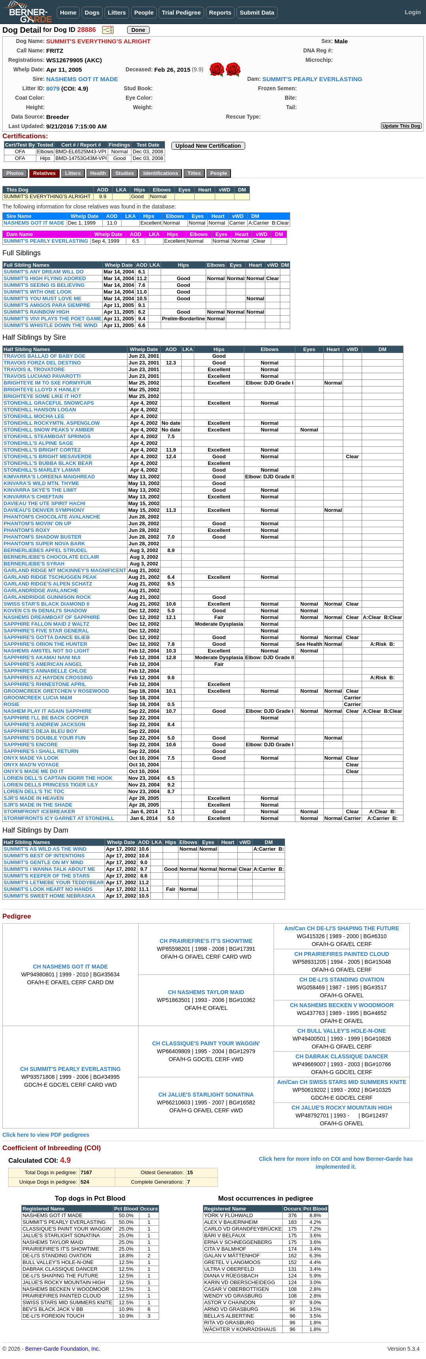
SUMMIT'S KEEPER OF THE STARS (47, 876)
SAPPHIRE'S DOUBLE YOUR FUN (45, 738)
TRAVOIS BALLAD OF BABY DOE (45, 356)
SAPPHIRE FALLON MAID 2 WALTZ (46, 624)
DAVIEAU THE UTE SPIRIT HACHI (44, 503)
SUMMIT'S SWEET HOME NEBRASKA (50, 896)
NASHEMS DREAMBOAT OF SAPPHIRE (52, 617)
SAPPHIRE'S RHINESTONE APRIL (45, 684)
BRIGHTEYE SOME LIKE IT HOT (42, 396)
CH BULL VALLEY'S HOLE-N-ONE (341, 1031)
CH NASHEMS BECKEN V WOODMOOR (342, 1005)
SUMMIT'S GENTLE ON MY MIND (43, 862)
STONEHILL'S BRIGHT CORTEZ (42, 450)
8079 (53, 88)
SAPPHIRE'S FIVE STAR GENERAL (46, 631)
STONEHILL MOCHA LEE (34, 416)
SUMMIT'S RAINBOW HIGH (36, 312)
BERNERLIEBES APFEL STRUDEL (45, 550)
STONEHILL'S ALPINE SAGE (38, 443)
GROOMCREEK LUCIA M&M (38, 698)
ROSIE (11, 704)
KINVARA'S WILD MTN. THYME (41, 483)
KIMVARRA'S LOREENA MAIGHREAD (49, 477)
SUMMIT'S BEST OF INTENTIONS (44, 856)
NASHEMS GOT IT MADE (82, 79)
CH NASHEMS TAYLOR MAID (206, 992)
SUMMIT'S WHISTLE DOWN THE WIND (51, 325)
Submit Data (257, 12)
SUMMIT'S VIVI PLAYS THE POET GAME (52, 319)
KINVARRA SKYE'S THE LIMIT (40, 490)
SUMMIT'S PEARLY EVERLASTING (312, 79)
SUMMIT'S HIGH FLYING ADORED (45, 278)
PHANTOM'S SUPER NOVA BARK (44, 544)
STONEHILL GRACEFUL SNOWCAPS (49, 403)
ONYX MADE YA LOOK (31, 758)
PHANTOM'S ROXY (27, 530)
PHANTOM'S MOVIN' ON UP (37, 523)
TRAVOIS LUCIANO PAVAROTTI (42, 376)
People (144, 12)
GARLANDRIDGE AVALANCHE (41, 590)
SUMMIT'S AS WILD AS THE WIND (45, 849)
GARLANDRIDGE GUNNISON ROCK (47, 597)
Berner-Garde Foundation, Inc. (62, 1349)
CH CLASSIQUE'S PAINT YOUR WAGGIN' (206, 1043)
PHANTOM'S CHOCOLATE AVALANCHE (52, 517)
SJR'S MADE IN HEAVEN (34, 798)
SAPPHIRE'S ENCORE (31, 744)
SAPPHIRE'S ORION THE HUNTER (45, 644)
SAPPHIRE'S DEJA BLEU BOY (40, 731)
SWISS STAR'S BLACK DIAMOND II (46, 604)
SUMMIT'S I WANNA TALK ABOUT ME (49, 869)
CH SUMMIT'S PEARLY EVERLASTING (70, 1069)
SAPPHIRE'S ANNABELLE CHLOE (45, 671)
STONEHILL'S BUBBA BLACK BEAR (48, 463)
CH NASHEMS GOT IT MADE (70, 966)
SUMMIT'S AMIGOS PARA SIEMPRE (47, 305)
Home (68, 12)
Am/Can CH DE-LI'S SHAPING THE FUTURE (341, 928)
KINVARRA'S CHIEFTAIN (33, 497)
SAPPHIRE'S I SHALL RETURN (41, 751)
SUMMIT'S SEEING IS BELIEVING (44, 285)
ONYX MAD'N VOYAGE (31, 765)
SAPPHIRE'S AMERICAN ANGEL (43, 664)
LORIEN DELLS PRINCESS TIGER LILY (51, 785)
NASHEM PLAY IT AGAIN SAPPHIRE (48, 711)
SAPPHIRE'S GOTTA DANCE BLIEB (47, 637)
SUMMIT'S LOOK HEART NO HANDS (48, 889)
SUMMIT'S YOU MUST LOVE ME (42, 298)
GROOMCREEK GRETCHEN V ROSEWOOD (56, 691)
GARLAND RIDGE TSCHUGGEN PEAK (50, 577)
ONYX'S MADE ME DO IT (34, 771)
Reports (220, 12)
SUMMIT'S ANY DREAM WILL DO (44, 272)
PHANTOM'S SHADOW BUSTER (42, 537)
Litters (117, 12)
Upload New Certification (208, 146)
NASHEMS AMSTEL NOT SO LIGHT (46, 651)
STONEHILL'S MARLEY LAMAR (42, 470)
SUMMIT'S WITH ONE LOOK (38, 292)
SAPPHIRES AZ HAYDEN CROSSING (48, 677)
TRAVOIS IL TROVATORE (34, 369)
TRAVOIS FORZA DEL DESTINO (42, 363)
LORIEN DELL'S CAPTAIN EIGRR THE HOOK (58, 778)
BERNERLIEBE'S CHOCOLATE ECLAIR (51, 557)
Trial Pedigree (181, 12)
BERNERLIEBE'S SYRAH (34, 564)
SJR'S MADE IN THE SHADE (38, 805)
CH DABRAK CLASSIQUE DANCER (342, 1056)
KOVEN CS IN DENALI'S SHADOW (45, 611)
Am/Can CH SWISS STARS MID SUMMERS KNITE (341, 1082)
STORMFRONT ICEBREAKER (39, 811)
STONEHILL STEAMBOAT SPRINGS (47, 436)
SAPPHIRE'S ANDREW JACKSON (44, 724)
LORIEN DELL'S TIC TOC (34, 791)
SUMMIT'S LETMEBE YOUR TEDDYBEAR (54, 882)
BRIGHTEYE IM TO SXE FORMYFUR (47, 383)
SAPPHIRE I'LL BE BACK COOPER (46, 718)
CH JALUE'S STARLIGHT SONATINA (206, 1094)
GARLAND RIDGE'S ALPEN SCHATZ (48, 584)
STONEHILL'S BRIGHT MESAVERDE (48, 456)
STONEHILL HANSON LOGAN (40, 410)
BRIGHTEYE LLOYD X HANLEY (42, 389)
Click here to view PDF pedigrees (45, 1135)
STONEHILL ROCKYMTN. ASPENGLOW (52, 423)
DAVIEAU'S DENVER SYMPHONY (44, 510)
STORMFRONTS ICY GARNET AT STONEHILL (59, 818)
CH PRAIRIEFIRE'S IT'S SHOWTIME (206, 941)
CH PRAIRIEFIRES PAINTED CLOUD (342, 954)
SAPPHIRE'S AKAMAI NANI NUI (42, 657)
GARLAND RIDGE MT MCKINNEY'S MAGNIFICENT (65, 570)
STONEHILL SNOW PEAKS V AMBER (49, 430)
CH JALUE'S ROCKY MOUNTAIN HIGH (342, 1107)
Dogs (92, 12)
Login (413, 12)
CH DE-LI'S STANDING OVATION (341, 979)
